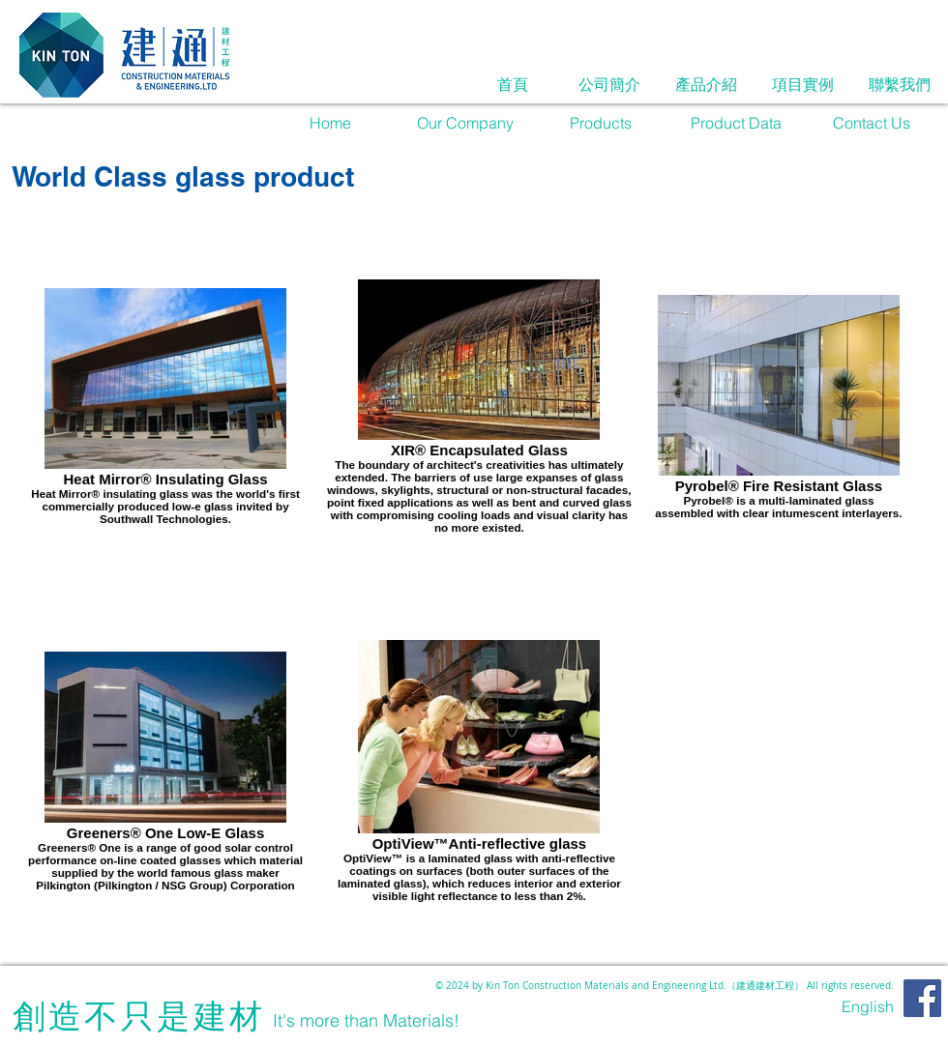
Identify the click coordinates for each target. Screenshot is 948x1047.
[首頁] (512, 84)
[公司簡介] (609, 84)
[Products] (600, 122)
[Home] (330, 122)
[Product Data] (736, 122)
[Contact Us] (871, 122)
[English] (868, 1006)
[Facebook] (922, 998)
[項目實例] (803, 84)
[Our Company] (465, 122)
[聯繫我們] (899, 84)
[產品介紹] (706, 84)
